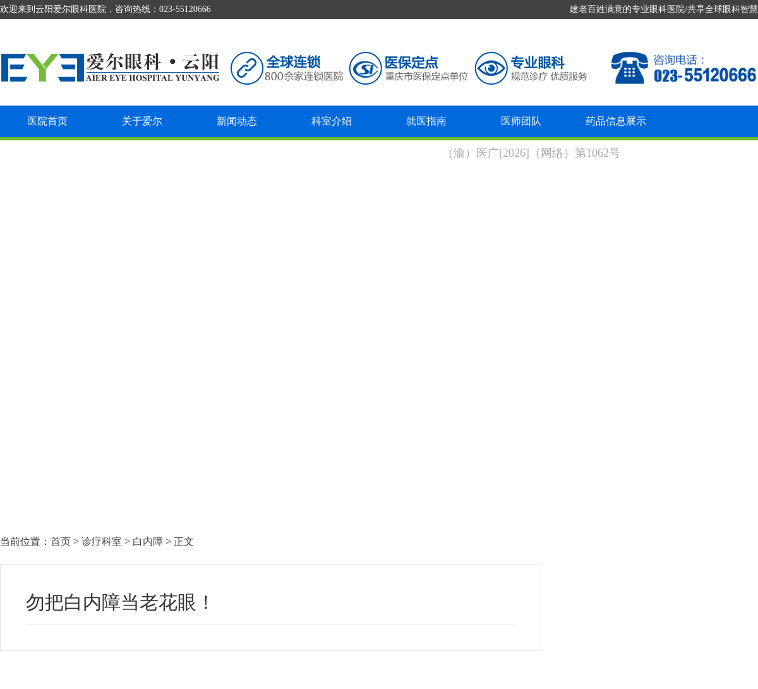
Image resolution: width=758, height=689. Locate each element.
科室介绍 (331, 121)
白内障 (148, 541)
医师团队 (521, 121)
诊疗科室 (101, 541)
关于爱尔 (142, 121)
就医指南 (426, 121)
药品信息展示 (616, 121)
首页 (61, 541)
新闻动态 (237, 121)
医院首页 (47, 121)
